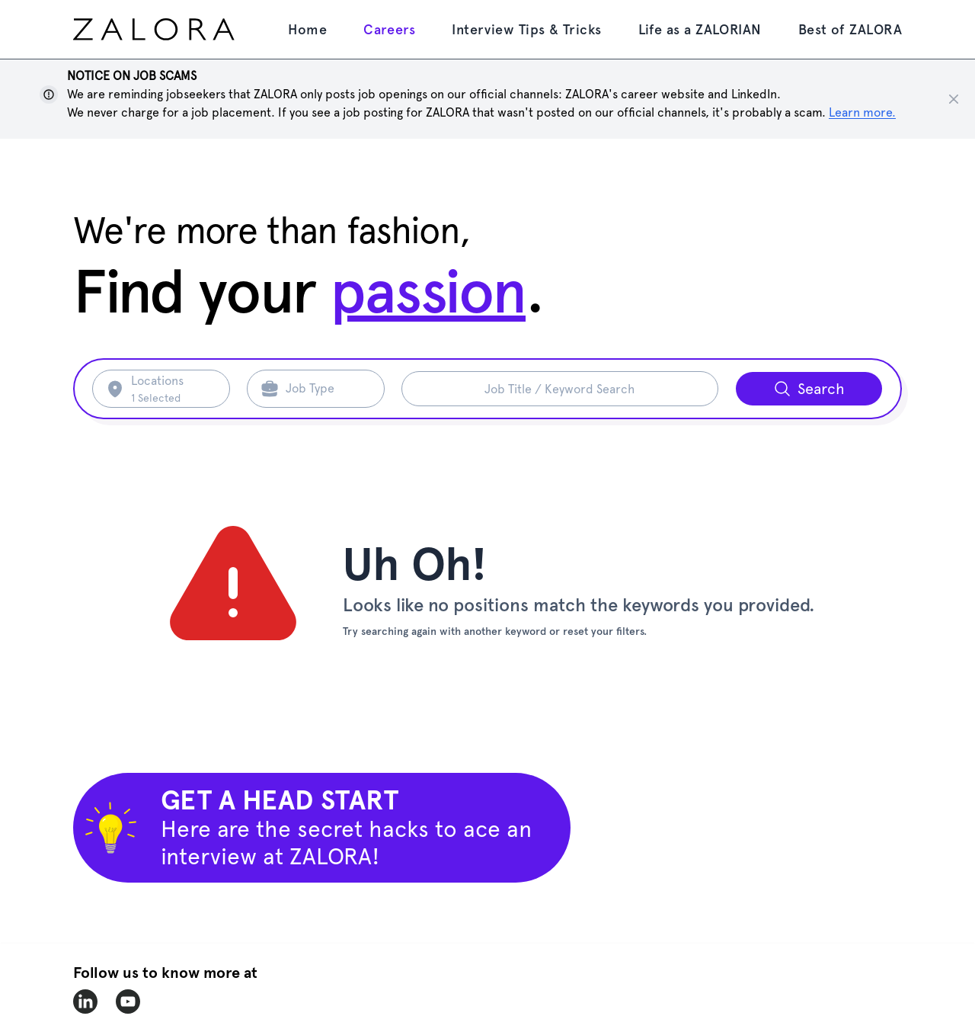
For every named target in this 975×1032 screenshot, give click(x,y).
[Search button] (809, 388)
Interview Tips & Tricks (526, 29)
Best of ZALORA (850, 29)
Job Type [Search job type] (310, 388)
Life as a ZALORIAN (700, 29)
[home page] (180, 29)
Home (307, 29)
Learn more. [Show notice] (862, 112)
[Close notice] (953, 99)
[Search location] (171, 388)
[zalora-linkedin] (85, 1001)
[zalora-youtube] (128, 1001)
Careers (389, 29)
